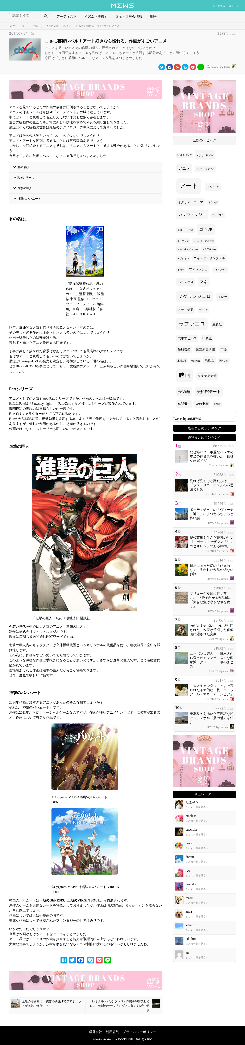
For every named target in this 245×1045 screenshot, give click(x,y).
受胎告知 (184, 349)
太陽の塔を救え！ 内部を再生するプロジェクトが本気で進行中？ (46, 1003)
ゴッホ (206, 229)
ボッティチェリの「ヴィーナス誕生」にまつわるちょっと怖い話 (211, 514)
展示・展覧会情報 (128, 16)
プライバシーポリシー (139, 1032)
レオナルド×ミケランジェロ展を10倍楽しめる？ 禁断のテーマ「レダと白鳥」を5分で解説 (124, 1005)
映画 (184, 375)
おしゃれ (205, 154)
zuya (189, 911)
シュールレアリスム (187, 249)
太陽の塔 (182, 361)
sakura (190, 925)
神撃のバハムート (29, 198)
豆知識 (217, 404)
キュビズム (218, 215)
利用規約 (112, 1032)
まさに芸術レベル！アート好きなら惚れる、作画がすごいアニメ (82, 26)
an (187, 952)
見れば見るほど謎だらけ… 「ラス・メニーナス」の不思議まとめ (211, 485)
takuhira (191, 939)
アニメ (184, 168)
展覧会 (209, 360)
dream (190, 857)
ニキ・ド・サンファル (209, 258)
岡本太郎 (224, 361)
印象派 (207, 338)
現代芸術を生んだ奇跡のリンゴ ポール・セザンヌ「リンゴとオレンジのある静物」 (211, 542)
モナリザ (203, 310)
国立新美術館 (205, 349)
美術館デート (209, 391)
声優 (223, 349)
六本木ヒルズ (187, 338)
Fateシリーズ (25, 177)
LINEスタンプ (184, 155)
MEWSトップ (17, 26)
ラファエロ (192, 324)
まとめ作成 (219, 5)
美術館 (184, 391)
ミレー (222, 296)
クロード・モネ (185, 230)
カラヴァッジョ (192, 214)
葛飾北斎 (202, 404)
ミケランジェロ (195, 296)
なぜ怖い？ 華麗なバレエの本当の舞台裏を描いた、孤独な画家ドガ (211, 456)
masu (221, 66)
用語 (153, 16)
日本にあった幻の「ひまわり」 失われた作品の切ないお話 (211, 570)
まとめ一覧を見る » (197, 807)
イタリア (213, 186)
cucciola (220, 727)
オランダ (212, 202)
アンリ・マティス (205, 169)
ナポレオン (183, 258)
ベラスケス (186, 282)
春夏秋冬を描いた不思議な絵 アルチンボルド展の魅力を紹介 (213, 718)
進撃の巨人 (24, 188)
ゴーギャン (183, 241)
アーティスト (67, 16)
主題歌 (217, 324)
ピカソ (180, 270)
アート (188, 185)
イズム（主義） (96, 16)
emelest (220, 494)
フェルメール (220, 270)
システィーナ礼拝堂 (203, 241)
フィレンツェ (198, 269)
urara (221, 671)
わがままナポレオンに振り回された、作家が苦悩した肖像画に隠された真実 (211, 630)
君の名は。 (24, 167)
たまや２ (192, 802)
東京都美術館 (207, 376)
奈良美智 (195, 361)
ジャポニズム (209, 249)
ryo (188, 870)
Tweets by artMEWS (187, 418)
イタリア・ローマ (190, 202)
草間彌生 (184, 404)
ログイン (234, 5)
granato (220, 523)
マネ (204, 281)
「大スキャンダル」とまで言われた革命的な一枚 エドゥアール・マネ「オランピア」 (211, 690)
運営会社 (95, 1032)
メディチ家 (186, 309)
